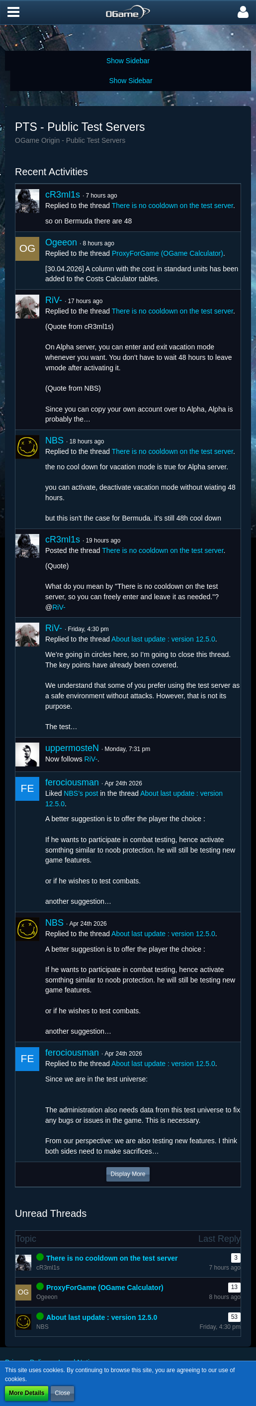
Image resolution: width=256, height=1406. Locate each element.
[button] (13, 12)
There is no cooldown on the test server (172, 206)
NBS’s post (81, 793)
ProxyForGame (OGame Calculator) (167, 253)
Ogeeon (61, 242)
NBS (54, 440)
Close (62, 1393)
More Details (26, 1393)
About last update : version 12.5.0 (163, 639)
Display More (127, 1174)
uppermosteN (72, 748)
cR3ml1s (62, 195)
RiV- (53, 300)
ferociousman (72, 782)
